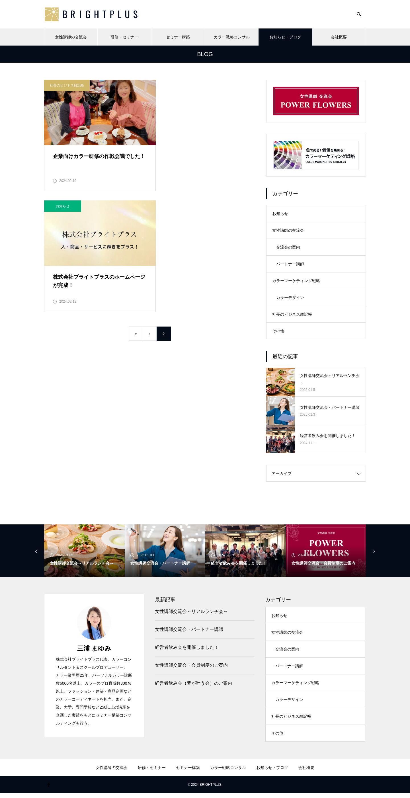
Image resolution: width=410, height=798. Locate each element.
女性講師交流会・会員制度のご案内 (191, 667)
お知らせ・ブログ (285, 37)
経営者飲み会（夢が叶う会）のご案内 (193, 685)
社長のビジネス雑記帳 (67, 85)
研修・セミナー (124, 37)
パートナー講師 (290, 265)
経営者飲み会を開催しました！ (187, 649)
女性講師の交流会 (71, 37)
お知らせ (174, 85)
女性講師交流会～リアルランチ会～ (191, 614)
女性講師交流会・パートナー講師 (189, 631)
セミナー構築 (178, 37)
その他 (278, 333)
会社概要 (339, 37)
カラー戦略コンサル (232, 37)
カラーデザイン (290, 299)
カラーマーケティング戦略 (296, 282)
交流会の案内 (288, 248)
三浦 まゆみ (94, 651)
